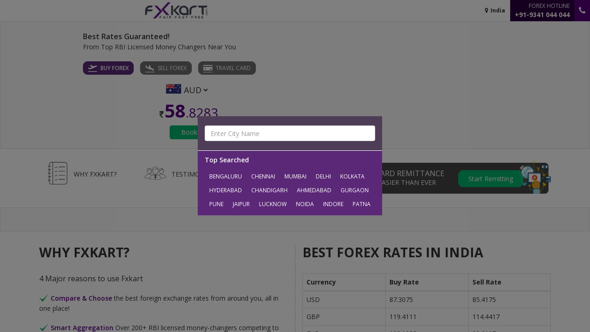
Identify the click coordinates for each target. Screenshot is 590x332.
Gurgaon (355, 190)
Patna (362, 204)
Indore (333, 204)
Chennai (263, 176)
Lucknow (273, 204)
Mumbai (295, 176)
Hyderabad (225, 190)
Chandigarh (269, 190)
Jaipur (241, 204)
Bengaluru (225, 176)
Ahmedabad (314, 190)
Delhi (323, 176)
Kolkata (352, 176)
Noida (305, 204)
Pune (216, 204)
